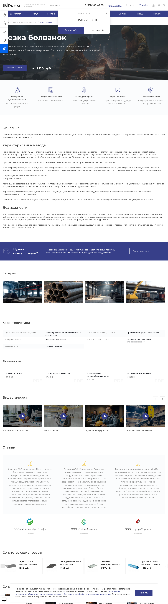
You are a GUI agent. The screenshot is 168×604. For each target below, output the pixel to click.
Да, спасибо (70, 30)
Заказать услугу (14, 68)
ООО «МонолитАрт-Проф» (30, 529)
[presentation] (155, 399)
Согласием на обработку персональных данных (87, 594)
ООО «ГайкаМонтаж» (84, 529)
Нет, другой (97, 30)
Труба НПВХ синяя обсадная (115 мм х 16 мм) (150, 564)
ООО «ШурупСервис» (138, 529)
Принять (143, 593)
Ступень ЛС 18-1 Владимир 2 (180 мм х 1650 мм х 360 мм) (28, 564)
